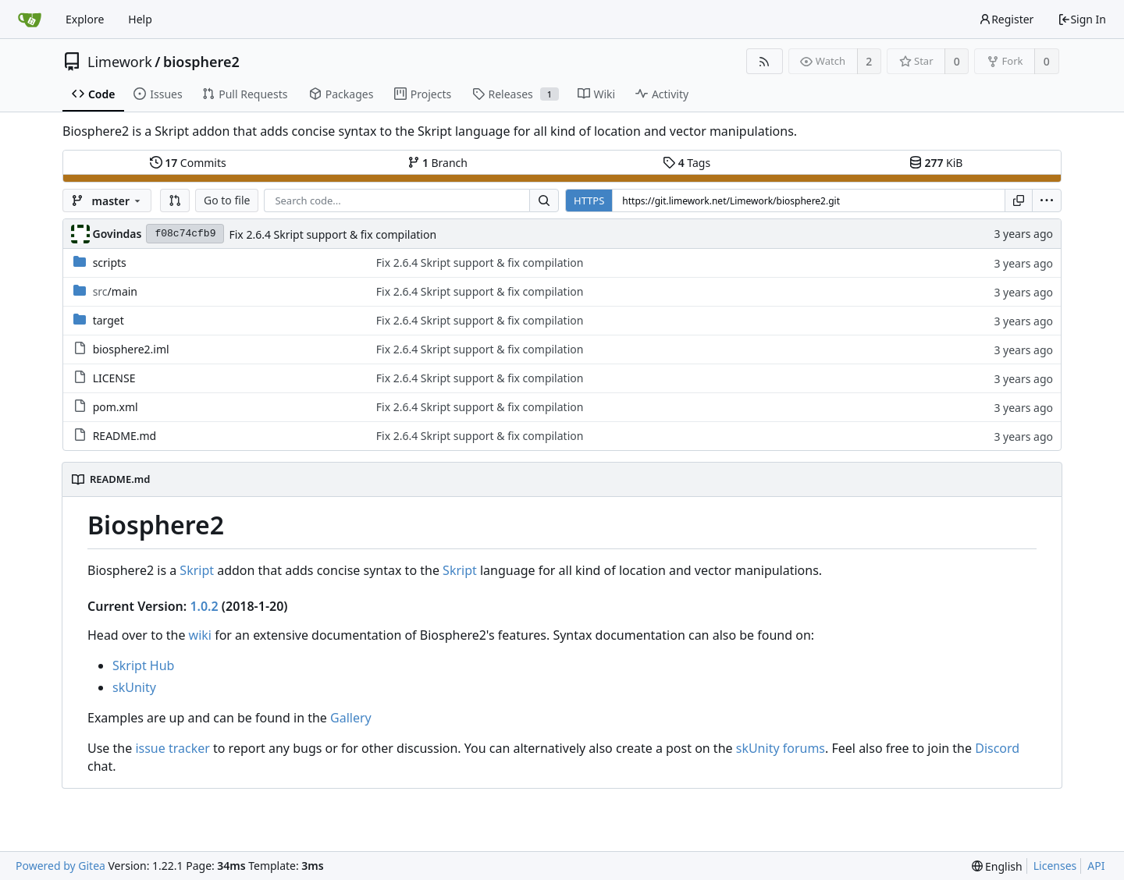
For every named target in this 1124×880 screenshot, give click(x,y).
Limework (119, 61)
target (108, 320)
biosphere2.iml (131, 349)
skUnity (134, 687)
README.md (125, 435)
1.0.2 (204, 606)
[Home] (30, 19)
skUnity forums (780, 748)
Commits (188, 162)
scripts (109, 262)
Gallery (351, 717)
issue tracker (172, 748)
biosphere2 (201, 61)
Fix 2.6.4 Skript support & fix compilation (332, 234)
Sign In (1082, 19)
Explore (85, 19)
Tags (686, 162)
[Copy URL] (1019, 200)
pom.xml (115, 406)
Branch (437, 162)
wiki (200, 635)
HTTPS (589, 200)
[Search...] (544, 200)
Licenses (1055, 865)
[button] (175, 200)
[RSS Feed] (764, 61)
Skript (197, 570)
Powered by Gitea (60, 865)
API (1095, 865)
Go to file (227, 200)
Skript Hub (143, 665)
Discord (997, 748)
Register (1006, 19)
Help (140, 19)
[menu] (1047, 200)
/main (115, 291)
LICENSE (114, 378)
